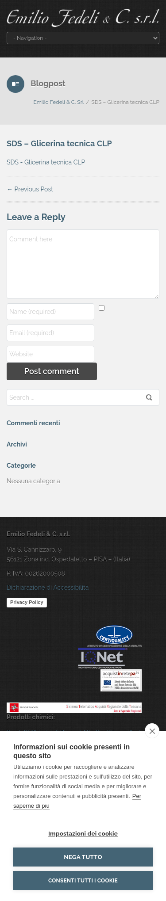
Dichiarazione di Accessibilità (48, 587)
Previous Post (30, 189)
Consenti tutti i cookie (83, 881)
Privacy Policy (26, 602)
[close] (152, 730)
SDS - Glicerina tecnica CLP (46, 162)
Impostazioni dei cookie (83, 833)
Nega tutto (83, 856)
